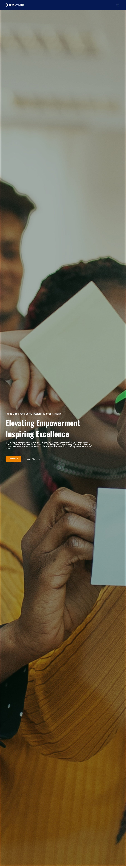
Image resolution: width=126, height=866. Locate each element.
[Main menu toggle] (117, 5)
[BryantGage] (16, 5)
